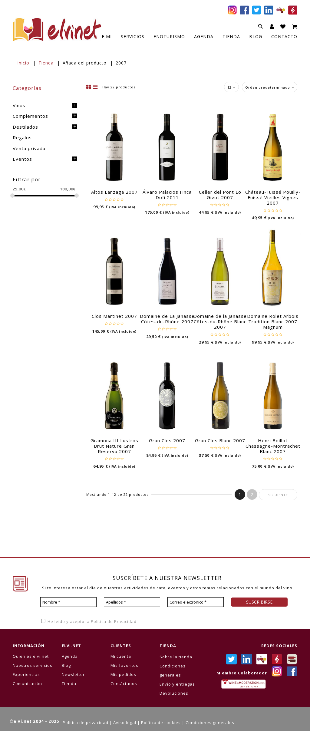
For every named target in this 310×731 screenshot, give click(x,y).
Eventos (22, 159)
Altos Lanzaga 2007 (114, 192)
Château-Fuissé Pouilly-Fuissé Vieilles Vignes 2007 (273, 197)
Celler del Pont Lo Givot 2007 (220, 194)
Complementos (30, 116)
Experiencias (26, 674)
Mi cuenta (120, 656)
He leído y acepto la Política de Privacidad (88, 621)
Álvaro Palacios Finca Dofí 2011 (167, 194)
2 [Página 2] (252, 494)
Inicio (23, 63)
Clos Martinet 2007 (114, 316)
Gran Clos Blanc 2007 (220, 440)
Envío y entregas (177, 684)
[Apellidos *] (132, 602)
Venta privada (29, 148)
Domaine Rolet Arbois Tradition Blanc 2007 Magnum (272, 321)
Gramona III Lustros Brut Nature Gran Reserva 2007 (114, 445)
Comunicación (27, 683)
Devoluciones (174, 693)
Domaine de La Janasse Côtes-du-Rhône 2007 (167, 318)
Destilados (25, 127)
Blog (66, 665)
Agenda (70, 656)
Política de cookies (161, 722)
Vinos (19, 105)
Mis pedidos (123, 674)
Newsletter (73, 674)
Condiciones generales (210, 722)
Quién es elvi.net (31, 656)
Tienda (46, 63)
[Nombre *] (68, 602)
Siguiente (278, 494)
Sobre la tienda (176, 657)
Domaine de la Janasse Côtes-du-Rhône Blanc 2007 (220, 321)
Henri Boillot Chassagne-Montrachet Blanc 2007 (273, 445)
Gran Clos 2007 (167, 440)
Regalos (22, 137)
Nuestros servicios (32, 665)
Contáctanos (123, 683)
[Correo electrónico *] (195, 602)
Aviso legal (124, 722)
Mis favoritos (124, 665)
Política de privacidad (85, 722)
